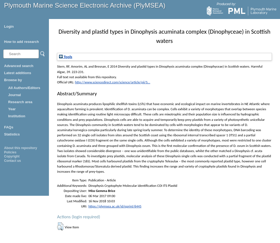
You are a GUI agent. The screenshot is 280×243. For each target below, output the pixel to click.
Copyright (12, 156)
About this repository (20, 148)
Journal (14, 95)
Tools (65, 56)
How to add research (21, 42)
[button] (60, 226)
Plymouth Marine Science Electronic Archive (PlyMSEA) (85, 5)
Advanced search (18, 66)
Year (11, 109)
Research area (20, 102)
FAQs (8, 127)
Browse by (13, 80)
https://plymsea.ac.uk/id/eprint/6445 (114, 206)
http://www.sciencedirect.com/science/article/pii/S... (112, 82)
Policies (10, 152)
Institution (16, 116)
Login (9, 26)
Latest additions (17, 73)
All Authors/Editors (24, 88)
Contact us (12, 161)
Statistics (12, 134)
